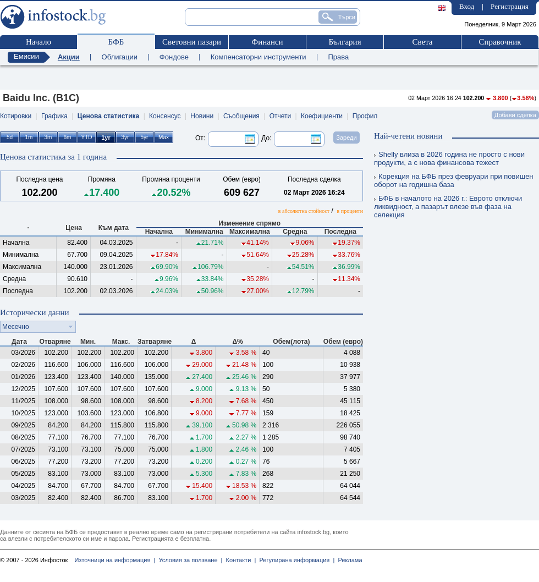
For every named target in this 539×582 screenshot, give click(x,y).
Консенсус (164, 116)
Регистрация (510, 6)
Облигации (120, 57)
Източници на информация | (114, 560)
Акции (69, 57)
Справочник (500, 41)
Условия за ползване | (188, 560)
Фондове (174, 57)
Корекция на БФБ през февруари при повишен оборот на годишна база (454, 180)
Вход (466, 6)
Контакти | (239, 560)
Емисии (26, 56)
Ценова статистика (108, 116)
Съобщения (241, 116)
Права (338, 57)
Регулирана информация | (295, 560)
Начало (38, 41)
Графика (54, 116)
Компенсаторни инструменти (258, 57)
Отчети (281, 116)
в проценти (350, 211)
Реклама (348, 560)
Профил (365, 116)
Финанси (267, 41)
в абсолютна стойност (303, 211)
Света (422, 41)
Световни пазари (191, 41)
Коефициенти (322, 116)
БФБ (116, 41)
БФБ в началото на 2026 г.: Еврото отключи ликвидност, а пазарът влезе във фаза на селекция (448, 206)
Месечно (15, 327)
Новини (201, 116)
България (344, 41)
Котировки (15, 116)
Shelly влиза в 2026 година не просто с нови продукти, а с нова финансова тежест (449, 158)
